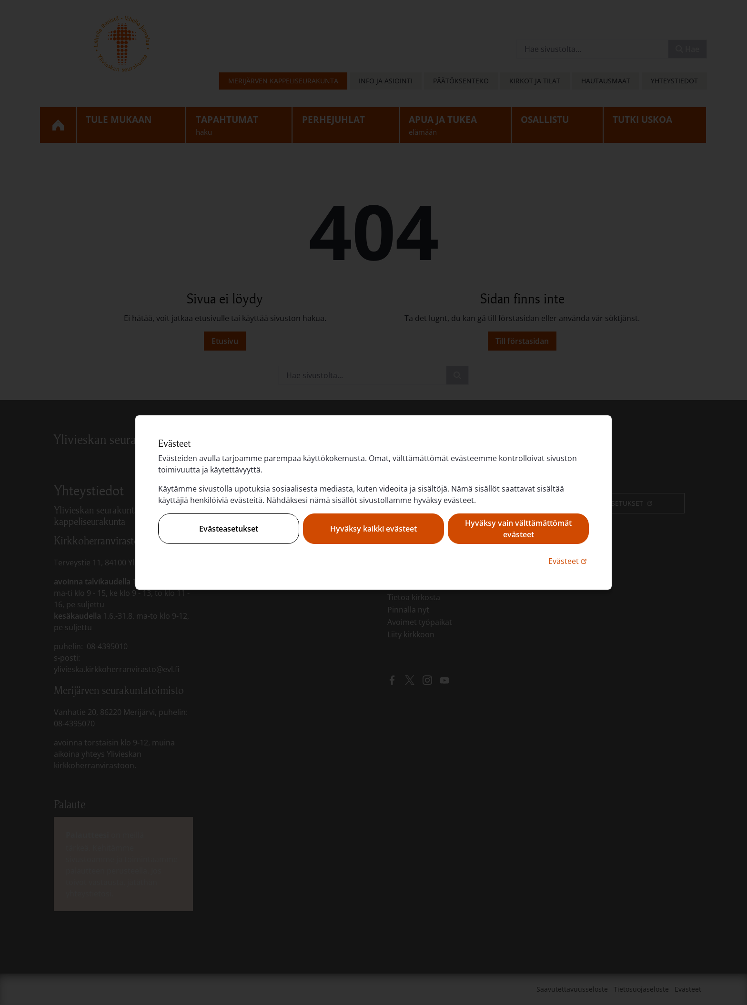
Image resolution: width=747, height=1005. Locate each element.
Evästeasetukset (228, 528)
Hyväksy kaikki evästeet (373, 528)
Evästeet (568, 560)
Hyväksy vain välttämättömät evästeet (518, 529)
